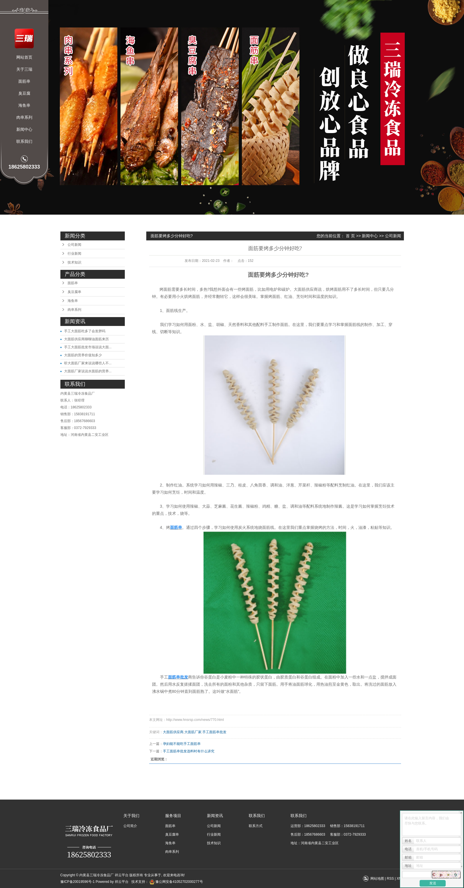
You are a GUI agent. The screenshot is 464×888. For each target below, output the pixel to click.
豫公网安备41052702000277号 (176, 882)
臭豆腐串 (74, 292)
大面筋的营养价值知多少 (83, 355)
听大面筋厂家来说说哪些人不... (88, 363)
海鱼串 (24, 105)
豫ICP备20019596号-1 (77, 882)
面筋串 (24, 81)
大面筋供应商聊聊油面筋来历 (86, 339)
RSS (390, 879)
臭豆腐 (24, 93)
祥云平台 (122, 882)
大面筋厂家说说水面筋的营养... (88, 371)
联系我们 (24, 141)
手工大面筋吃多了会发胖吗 (84, 331)
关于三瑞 (24, 69)
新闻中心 (24, 129)
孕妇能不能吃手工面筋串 (182, 744)
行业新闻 (74, 254)
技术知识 (74, 262)
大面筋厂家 (193, 732)
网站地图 (377, 879)
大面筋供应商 (173, 732)
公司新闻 (74, 245)
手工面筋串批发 (214, 732)
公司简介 (130, 826)
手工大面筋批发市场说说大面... (88, 347)
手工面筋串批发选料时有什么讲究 (188, 751)
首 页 (350, 236)
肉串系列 (24, 117)
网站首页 (24, 57)
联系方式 (255, 826)
